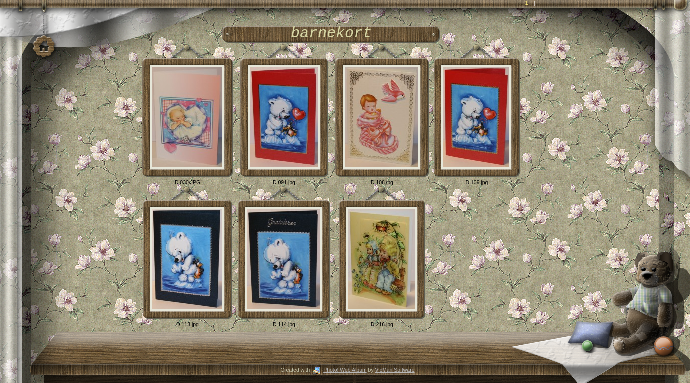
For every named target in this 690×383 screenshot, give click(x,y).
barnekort (331, 33)
